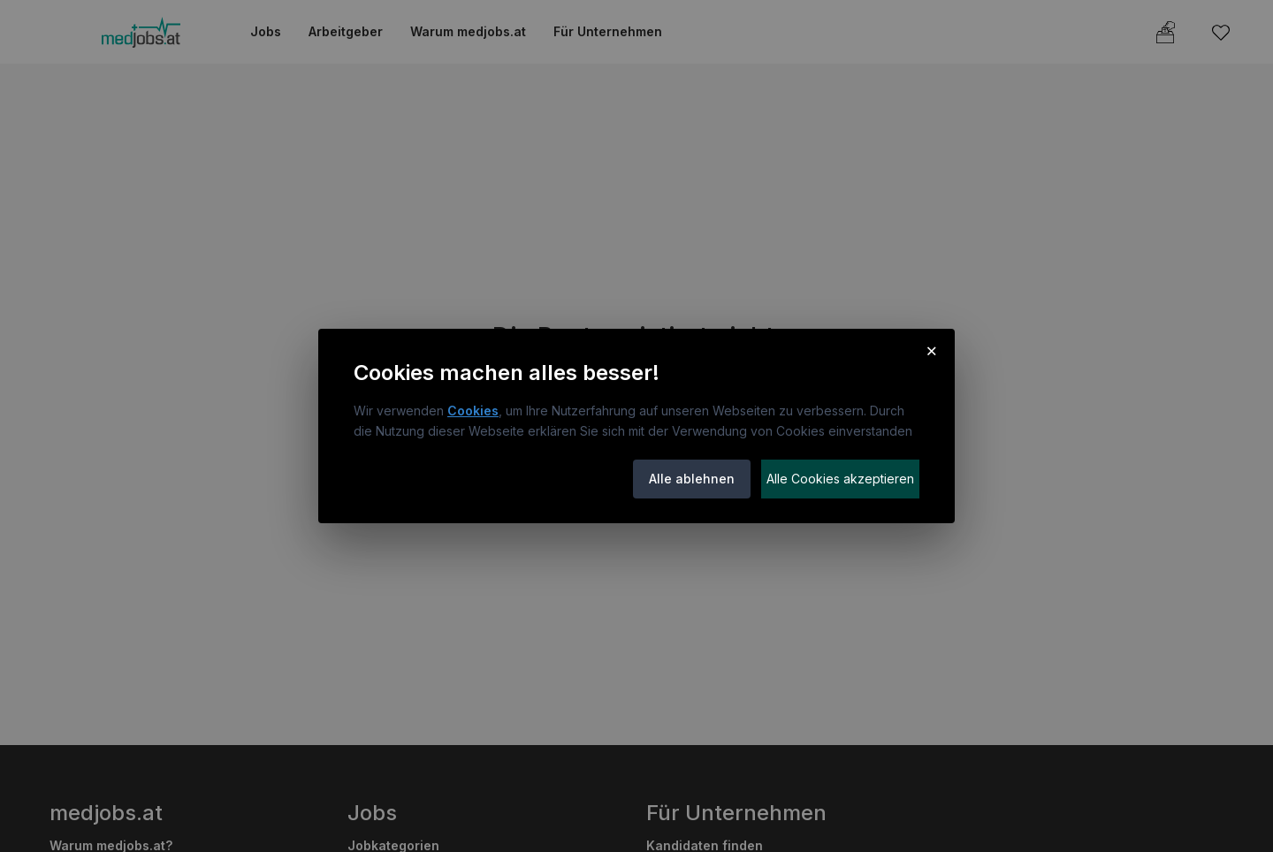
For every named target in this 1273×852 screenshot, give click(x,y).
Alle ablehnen (692, 478)
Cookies (473, 410)
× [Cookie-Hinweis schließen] (931, 350)
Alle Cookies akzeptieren (840, 478)
